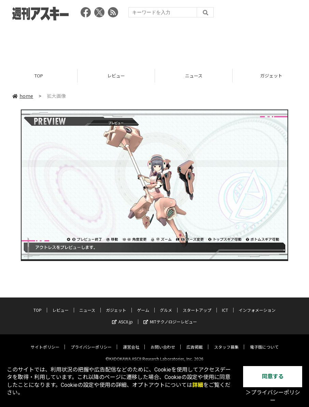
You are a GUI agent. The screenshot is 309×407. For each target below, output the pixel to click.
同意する (273, 376)
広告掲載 (194, 341)
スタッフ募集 (226, 341)
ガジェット (116, 304)
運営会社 (131, 341)
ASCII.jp (122, 316)
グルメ (166, 304)
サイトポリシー (45, 341)
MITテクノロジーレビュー (170, 316)
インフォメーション (257, 304)
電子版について (264, 341)
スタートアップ (197, 304)
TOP (38, 76)
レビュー (116, 76)
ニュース (193, 76)
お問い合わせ (163, 341)
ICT (225, 304)
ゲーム (143, 304)
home (22, 96)
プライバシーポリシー (91, 341)
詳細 (197, 385)
